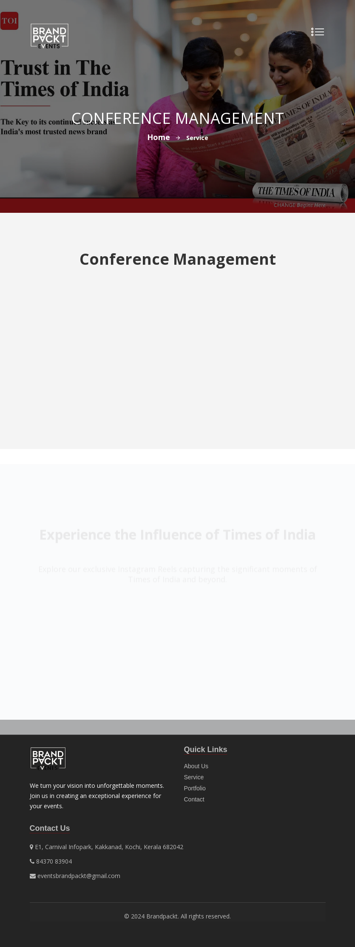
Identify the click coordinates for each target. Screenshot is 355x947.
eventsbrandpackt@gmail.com (78, 876)
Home (158, 137)
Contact (194, 799)
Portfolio (195, 788)
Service (194, 777)
